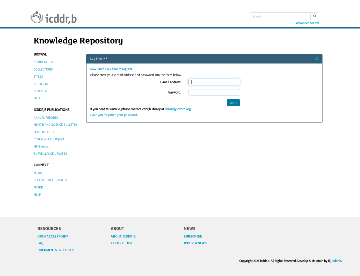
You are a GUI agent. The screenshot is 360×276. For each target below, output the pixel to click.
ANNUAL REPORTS (46, 118)
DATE (37, 98)
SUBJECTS (41, 84)
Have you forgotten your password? (114, 115)
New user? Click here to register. (111, 69)
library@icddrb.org (178, 109)
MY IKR (38, 187)
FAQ (41, 243)
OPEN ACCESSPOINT (53, 236)
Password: (174, 92)
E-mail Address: (170, 82)
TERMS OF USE (122, 243)
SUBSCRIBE (193, 236)
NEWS (38, 173)
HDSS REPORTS (44, 132)
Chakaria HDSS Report (49, 139)
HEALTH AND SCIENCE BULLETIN (55, 124)
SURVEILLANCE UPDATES (50, 154)
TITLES (38, 76)
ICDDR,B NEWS (195, 243)
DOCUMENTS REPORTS (56, 250)
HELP (37, 194)
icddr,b (336, 261)
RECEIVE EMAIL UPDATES (50, 180)
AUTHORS (40, 91)
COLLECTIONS (43, 69)
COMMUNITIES (43, 62)
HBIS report (42, 146)
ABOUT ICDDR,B (123, 236)
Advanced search (307, 23)
